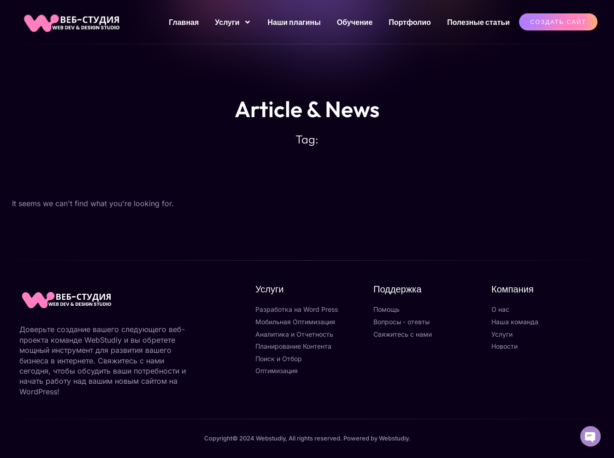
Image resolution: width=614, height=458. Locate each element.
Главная (184, 22)
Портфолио (410, 22)
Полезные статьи (478, 22)
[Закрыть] (177, 316)
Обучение (355, 22)
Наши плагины (293, 22)
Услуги (233, 22)
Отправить (159, 432)
